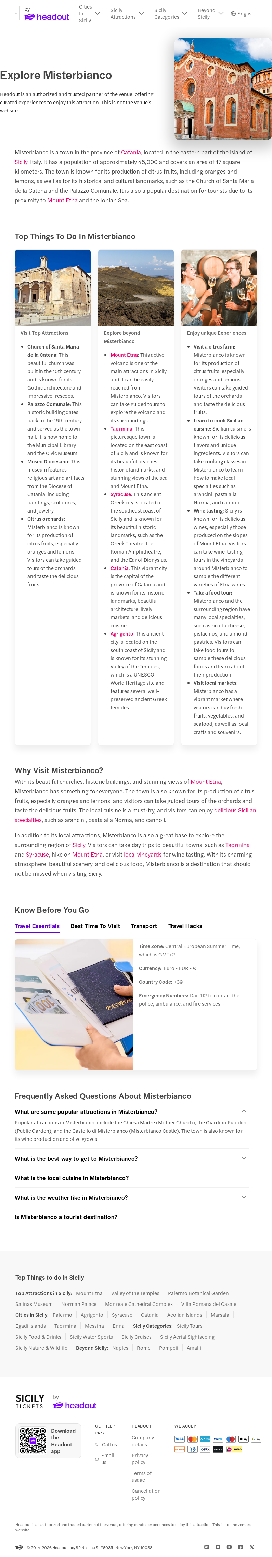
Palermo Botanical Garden (198, 1293)
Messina (94, 1326)
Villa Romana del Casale (208, 1304)
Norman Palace (78, 1304)
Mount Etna (62, 200)
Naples (120, 1347)
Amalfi (194, 1347)
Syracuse (121, 494)
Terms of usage (142, 1477)
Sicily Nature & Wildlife (41, 1347)
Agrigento (122, 633)
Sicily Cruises (136, 1337)
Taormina (121, 428)
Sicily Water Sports (91, 1337)
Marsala (220, 1315)
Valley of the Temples (135, 1293)
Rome (144, 1347)
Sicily (21, 162)
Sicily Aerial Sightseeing (187, 1337)
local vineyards (143, 854)
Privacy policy (140, 1459)
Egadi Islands (30, 1326)
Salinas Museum (34, 1304)
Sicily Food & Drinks (38, 1337)
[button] (89, 13)
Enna (119, 1326)
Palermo (62, 1315)
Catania (131, 152)
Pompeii (168, 1347)
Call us (109, 1445)
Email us (107, 1459)
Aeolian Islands (184, 1315)
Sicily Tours (190, 1326)
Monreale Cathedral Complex (139, 1304)
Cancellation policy (146, 1495)
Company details (143, 1441)
